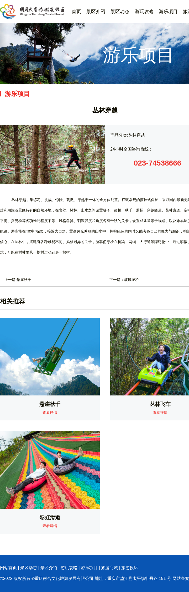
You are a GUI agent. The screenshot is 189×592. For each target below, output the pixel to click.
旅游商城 (109, 567)
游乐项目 (168, 11)
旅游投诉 (129, 567)
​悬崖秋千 (24, 279)
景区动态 (120, 11)
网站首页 (8, 567)
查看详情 (50, 412)
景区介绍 (95, 11)
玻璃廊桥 (131, 279)
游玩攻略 (144, 11)
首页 (76, 11)
